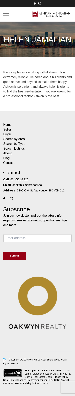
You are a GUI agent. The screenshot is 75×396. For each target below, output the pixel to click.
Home (7, 124)
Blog (6, 158)
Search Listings (14, 148)
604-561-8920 (19, 179)
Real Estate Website (52, 359)
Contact (9, 162)
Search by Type (14, 143)
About (7, 153)
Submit (14, 255)
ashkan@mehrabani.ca (27, 184)
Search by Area (14, 139)
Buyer (7, 134)
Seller (7, 129)
